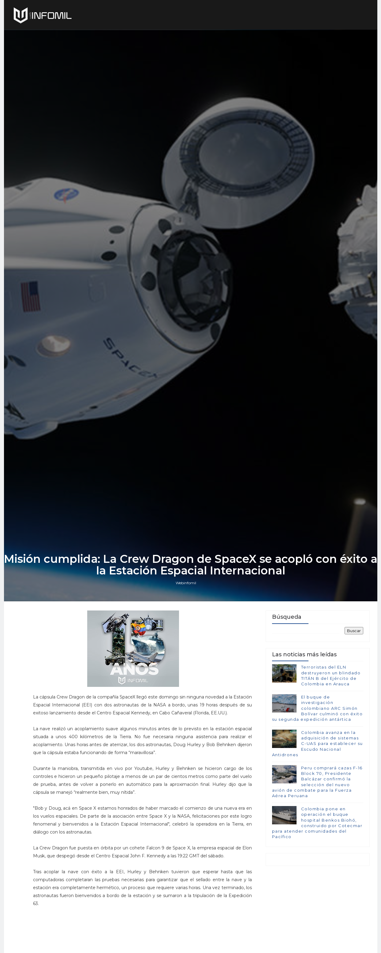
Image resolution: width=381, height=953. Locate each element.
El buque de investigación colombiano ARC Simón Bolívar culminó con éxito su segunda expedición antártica (317, 708)
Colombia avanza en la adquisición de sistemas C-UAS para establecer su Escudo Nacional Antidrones (317, 743)
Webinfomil (186, 583)
